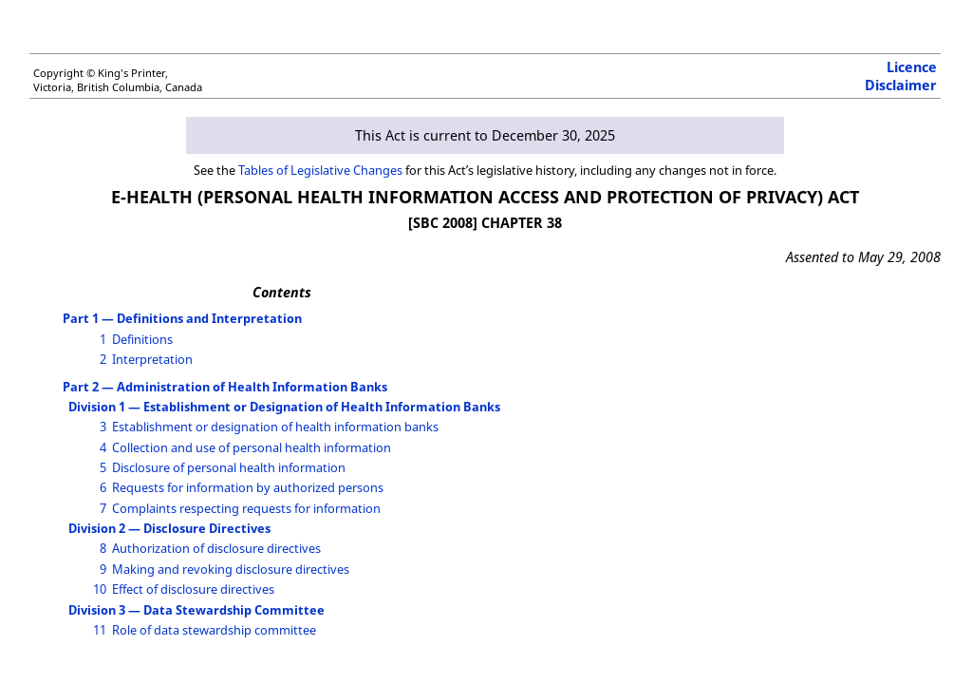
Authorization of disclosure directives (216, 548)
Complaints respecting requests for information (246, 508)
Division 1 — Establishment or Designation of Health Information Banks (284, 406)
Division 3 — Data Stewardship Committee (196, 609)
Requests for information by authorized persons (247, 487)
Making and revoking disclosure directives (230, 569)
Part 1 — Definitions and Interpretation (182, 318)
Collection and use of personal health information (251, 447)
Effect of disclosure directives (193, 589)
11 (99, 629)
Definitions (142, 339)
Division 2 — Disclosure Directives (169, 528)
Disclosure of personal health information (229, 467)
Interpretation (152, 359)
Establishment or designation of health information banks (275, 426)
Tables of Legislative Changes (320, 170)
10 (99, 589)
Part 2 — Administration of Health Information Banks (225, 386)
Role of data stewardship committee (214, 629)
